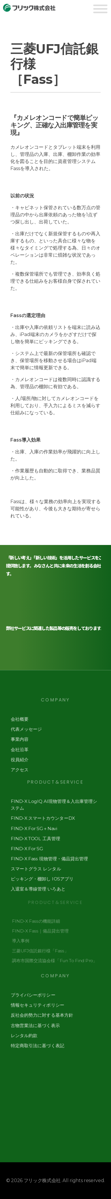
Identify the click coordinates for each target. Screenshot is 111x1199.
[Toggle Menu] (100, 9)
